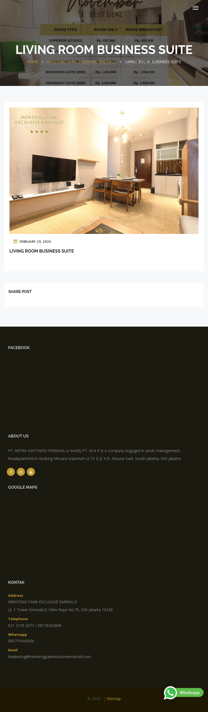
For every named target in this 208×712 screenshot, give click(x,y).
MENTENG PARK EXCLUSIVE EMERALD (81, 61)
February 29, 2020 (32, 241)
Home (32, 61)
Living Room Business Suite (41, 251)
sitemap (113, 698)
